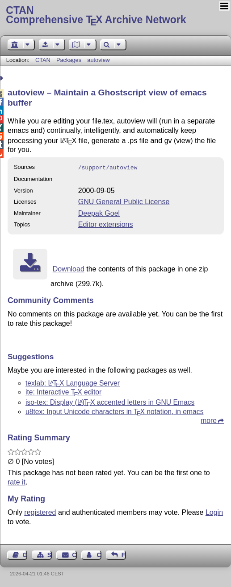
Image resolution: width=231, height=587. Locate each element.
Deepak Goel (99, 212)
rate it (16, 481)
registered (40, 511)
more (209, 419)
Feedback (124, 554)
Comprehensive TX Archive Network (115, 15)
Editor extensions (105, 223)
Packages (69, 60)
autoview (98, 60)
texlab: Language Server (72, 382)
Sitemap (49, 554)
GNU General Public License (124, 201)
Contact (74, 554)
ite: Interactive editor (63, 391)
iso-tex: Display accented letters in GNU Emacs (109, 401)
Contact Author (99, 554)
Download (68, 268)
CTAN (42, 60)
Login (214, 511)
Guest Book (25, 554)
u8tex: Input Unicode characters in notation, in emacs (114, 411)
